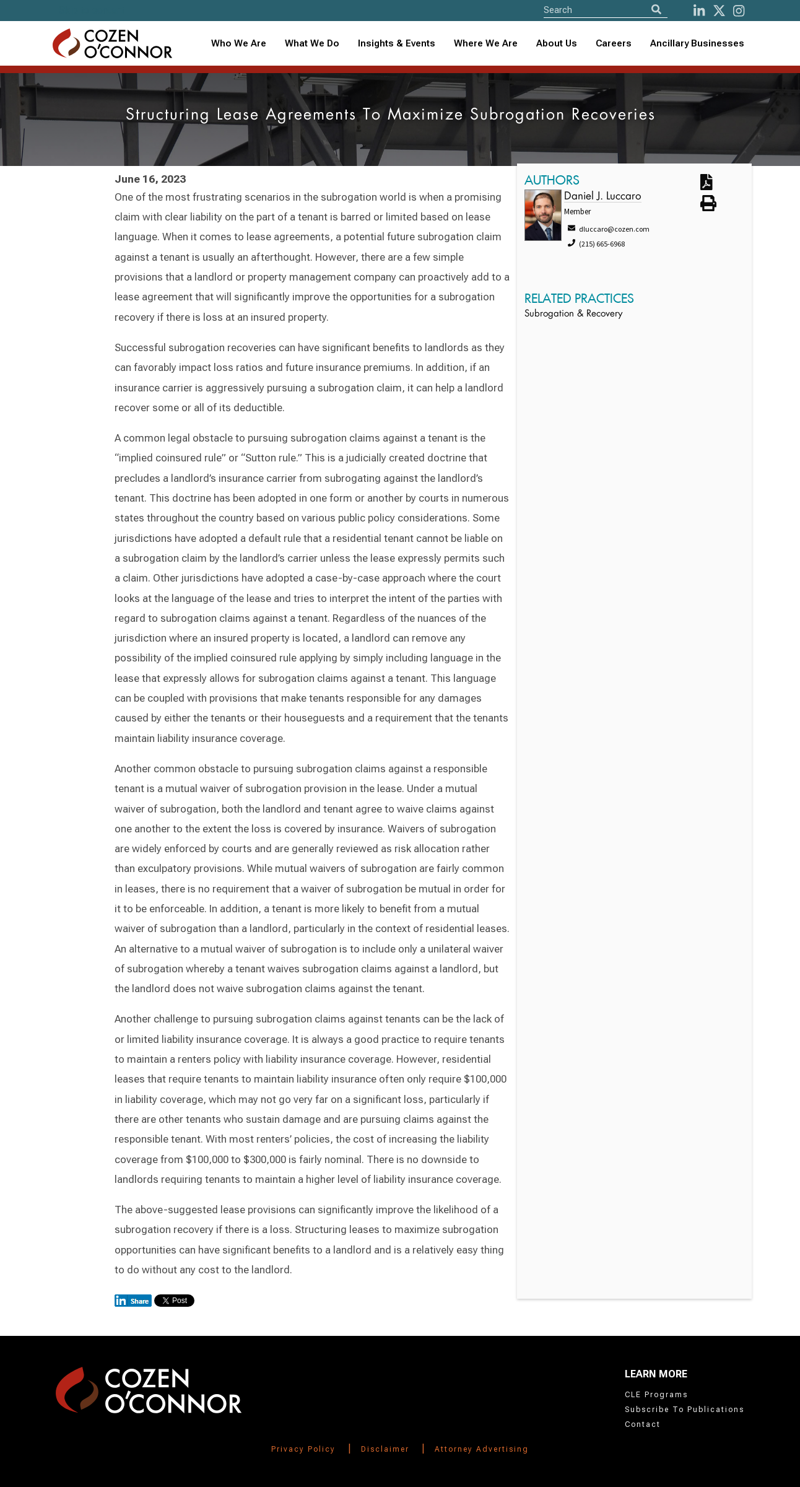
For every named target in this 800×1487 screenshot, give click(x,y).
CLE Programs (656, 1394)
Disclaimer (385, 1449)
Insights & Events (396, 43)
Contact (643, 1424)
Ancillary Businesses (697, 43)
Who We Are (238, 43)
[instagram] (738, 10)
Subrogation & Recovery (573, 314)
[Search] (656, 9)
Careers (614, 43)
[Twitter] (719, 10)
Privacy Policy (303, 1449)
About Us (556, 43)
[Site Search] (605, 9)
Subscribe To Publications (684, 1409)
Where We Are (486, 43)
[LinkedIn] (699, 10)
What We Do (312, 43)
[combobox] (397, 44)
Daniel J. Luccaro (602, 196)
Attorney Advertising (482, 1449)
